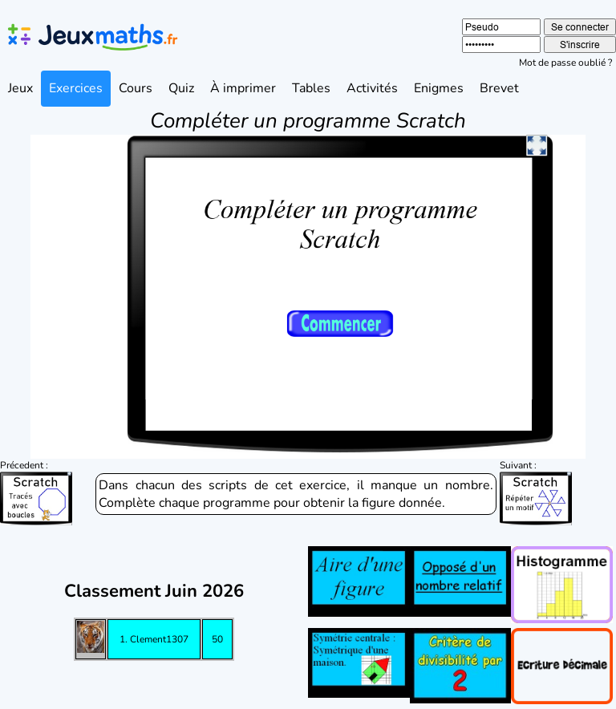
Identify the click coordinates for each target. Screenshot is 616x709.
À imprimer (243, 88)
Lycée (473, 691)
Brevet (499, 88)
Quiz (181, 88)
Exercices (76, 88)
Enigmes (439, 88)
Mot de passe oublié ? (565, 62)
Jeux (20, 88)
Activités (372, 88)
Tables (311, 88)
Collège (308, 691)
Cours (135, 88)
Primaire (144, 691)
